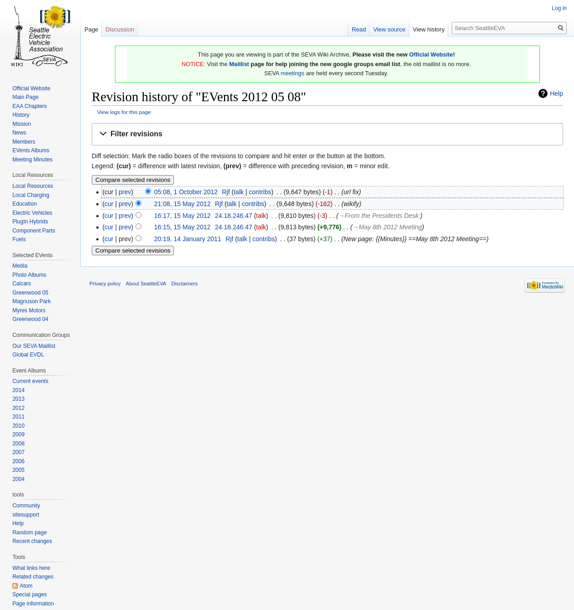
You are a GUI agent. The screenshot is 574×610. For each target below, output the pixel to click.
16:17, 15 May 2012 (182, 215)
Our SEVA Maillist (33, 346)
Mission (21, 124)
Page (91, 29)
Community (26, 505)
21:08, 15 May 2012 (182, 203)
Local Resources (32, 186)
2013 (18, 399)
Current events (30, 381)
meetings (292, 73)
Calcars (21, 283)
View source (389, 29)
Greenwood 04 (30, 319)
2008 (18, 443)
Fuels (19, 239)
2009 (18, 434)
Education (24, 204)
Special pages (29, 594)
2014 (18, 390)
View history (429, 29)
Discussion (119, 29)
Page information (33, 603)
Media (19, 266)
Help (556, 93)
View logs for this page (124, 112)
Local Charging (30, 195)
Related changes (32, 577)
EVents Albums (30, 150)
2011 (18, 417)
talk (239, 192)
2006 (18, 461)
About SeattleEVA (146, 283)
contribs (260, 192)
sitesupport (25, 515)
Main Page (25, 97)
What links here (31, 568)
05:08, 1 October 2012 (186, 192)
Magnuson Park (31, 301)
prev (125, 192)
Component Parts (33, 230)
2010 (18, 426)
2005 (18, 470)
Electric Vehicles (32, 213)
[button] (327, 134)
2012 (18, 408)
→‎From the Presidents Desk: (380, 215)
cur (108, 203)
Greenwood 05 (30, 292)
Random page (29, 532)
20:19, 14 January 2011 (187, 239)
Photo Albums (29, 275)
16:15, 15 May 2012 (182, 227)
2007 (18, 452)
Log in (559, 8)
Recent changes (32, 541)
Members (23, 142)
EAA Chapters (29, 106)
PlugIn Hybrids (30, 221)
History (20, 115)
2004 (18, 479)
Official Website (431, 54)
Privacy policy (104, 283)
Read (359, 29)
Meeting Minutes (32, 159)
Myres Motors (29, 310)
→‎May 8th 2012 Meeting (387, 227)
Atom (26, 586)
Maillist (239, 64)
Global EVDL (28, 355)
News (19, 132)
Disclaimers (185, 283)
